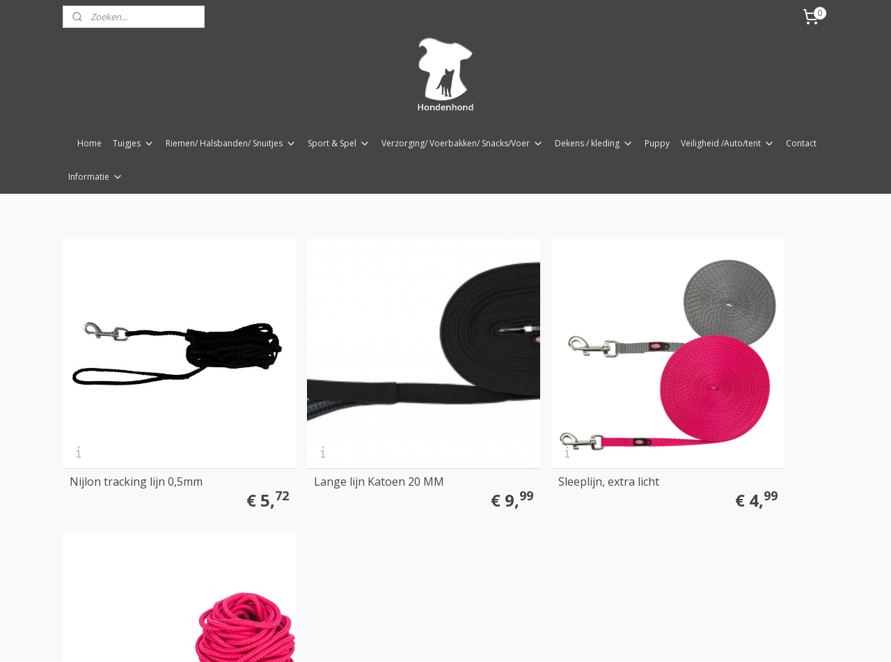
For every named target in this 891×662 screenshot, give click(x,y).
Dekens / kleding (594, 143)
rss (423, 504)
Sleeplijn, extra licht (508, 431)
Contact (801, 143)
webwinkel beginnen (476, 504)
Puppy (657, 143)
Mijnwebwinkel (597, 504)
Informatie (95, 177)
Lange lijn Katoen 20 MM (329, 431)
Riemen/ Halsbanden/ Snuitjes (231, 143)
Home (89, 143)
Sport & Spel (339, 143)
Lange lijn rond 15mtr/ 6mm (725, 431)
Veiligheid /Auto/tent (728, 143)
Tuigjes (134, 143)
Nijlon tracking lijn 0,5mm (136, 431)
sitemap (394, 504)
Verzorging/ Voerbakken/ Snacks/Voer (462, 143)
